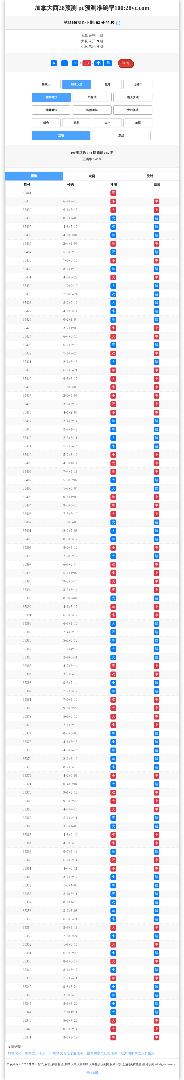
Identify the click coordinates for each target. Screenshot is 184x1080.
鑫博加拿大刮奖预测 (102, 1053)
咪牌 (125, 63)
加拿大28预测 (35, 1053)
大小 (107, 123)
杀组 (77, 123)
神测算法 (51, 97)
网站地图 (92, 1072)
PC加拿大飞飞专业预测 (66, 1053)
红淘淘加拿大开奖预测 (138, 1053)
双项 (61, 135)
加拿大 (46, 84)
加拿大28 (14, 1053)
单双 (138, 123)
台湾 (107, 84)
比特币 (138, 84)
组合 (46, 123)
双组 (121, 135)
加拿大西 (76, 84)
